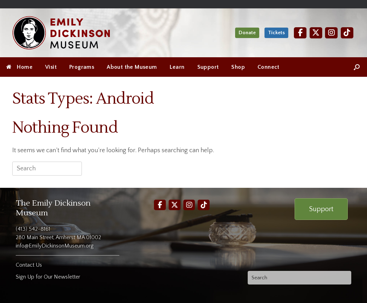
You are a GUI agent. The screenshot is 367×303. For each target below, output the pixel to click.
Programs (81, 67)
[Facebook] (300, 32)
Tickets (276, 33)
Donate (247, 33)
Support (208, 67)
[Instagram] (331, 32)
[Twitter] (316, 32)
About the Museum (132, 67)
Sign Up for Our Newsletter (48, 277)
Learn (177, 67)
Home (19, 67)
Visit (51, 67)
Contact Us (29, 265)
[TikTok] (347, 32)
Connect (268, 67)
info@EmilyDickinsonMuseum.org (55, 246)
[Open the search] (356, 67)
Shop (238, 67)
